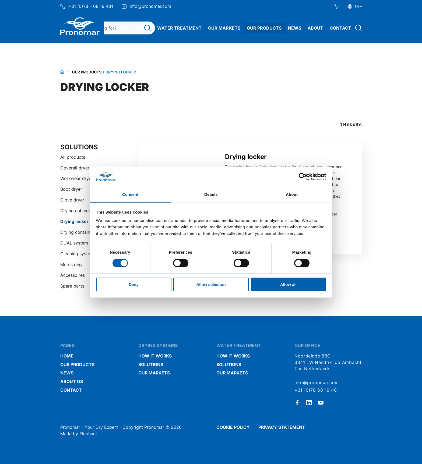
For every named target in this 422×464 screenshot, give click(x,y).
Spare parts (72, 286)
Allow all (288, 284)
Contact (340, 28)
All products (72, 157)
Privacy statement (281, 427)
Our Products (264, 28)
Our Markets (224, 28)
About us (71, 381)
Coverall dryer (74, 168)
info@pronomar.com (146, 6)
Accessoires (72, 275)
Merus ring (71, 264)
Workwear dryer (76, 178)
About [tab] (292, 194)
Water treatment (179, 28)
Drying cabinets (76, 210)
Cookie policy (233, 427)
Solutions (150, 364)
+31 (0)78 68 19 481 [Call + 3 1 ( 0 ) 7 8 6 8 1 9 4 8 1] (316, 390)
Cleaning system (77, 253)
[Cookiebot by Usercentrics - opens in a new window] (302, 177)
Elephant (88, 433)
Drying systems (131, 28)
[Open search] (358, 28)
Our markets (154, 373)
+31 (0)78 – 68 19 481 (86, 6)
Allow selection (211, 284)
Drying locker (74, 221)
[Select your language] (355, 6)
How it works (155, 356)
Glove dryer (72, 200)
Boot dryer (71, 189)
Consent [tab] (130, 194)
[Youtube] (320, 402)
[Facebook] (297, 402)
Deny (134, 284)
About (315, 28)
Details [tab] (211, 194)
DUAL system (74, 243)
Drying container (77, 232)
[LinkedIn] (309, 402)
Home (66, 356)
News (294, 28)
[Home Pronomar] (80, 26)
